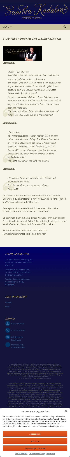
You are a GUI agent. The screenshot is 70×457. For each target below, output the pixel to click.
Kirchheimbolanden (13, 401)
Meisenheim (41, 407)
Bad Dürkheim (59, 385)
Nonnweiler (18, 371)
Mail (44, 230)
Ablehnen (35, 441)
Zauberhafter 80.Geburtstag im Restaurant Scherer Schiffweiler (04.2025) (18, 262)
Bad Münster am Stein (22, 387)
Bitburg (23, 389)
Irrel (56, 398)
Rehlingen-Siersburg (55, 371)
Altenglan (21, 385)
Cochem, (19, 390)
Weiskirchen (45, 377)
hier (43, 233)
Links (7, 306)
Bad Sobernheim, (34, 387)
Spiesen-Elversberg (20, 375)
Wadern (24, 377)
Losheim (59, 368)
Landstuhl (9, 405)
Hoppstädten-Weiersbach (27, 398)
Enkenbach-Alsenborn (49, 392)
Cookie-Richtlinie (21, 454)
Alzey (29, 385)
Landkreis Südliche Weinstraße (39, 403)
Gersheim (11, 368)
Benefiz (8, 302)
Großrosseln (17, 368)
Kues (60, 401)
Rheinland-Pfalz (54, 383)
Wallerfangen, (37, 377)
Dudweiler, (39, 366)
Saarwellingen (31, 373)
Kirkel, (41, 368)
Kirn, (21, 401)
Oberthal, (24, 371)
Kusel (9, 403)
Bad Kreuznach (11, 387)
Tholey (47, 375)
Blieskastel (23, 366)
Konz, (23, 401)
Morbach (58, 407)
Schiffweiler (55, 373)
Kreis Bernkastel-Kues (32, 401)
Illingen (36, 368)
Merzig (34, 369)
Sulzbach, (42, 375)
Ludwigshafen (59, 405)
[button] (66, 411)
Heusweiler (25, 368)
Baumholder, (43, 387)
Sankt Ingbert (39, 373)
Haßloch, (17, 396)
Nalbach (44, 369)
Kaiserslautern (22, 399)
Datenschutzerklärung (37, 454)
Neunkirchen (56, 369)
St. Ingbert (29, 375)
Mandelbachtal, (13, 369)
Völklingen (58, 375)
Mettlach (39, 369)
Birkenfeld (15, 389)
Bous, (28, 366)
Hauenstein (23, 396)
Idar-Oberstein (45, 398)
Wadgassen (30, 377)
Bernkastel (55, 387)
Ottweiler (30, 371)
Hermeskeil (30, 396)
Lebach (54, 368)
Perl (34, 371)
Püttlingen (39, 371)
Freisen (51, 366)
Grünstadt (51, 394)
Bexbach (11, 366)
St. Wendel (36, 375)
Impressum (50, 454)
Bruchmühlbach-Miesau (53, 389)
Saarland (54, 364)
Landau (28, 403)
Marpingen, (21, 369)
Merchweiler (28, 369)
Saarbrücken (17, 373)
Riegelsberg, (10, 373)
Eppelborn (45, 366)
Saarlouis (23, 373)
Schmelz (61, 373)
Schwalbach (11, 375)
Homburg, (31, 368)
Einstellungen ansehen (35, 448)
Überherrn (52, 375)
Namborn (50, 369)
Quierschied (46, 371)
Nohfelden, (12, 371)
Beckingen (17, 366)
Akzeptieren (34, 433)
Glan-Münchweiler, (37, 394)
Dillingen (33, 366)
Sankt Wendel (47, 373)
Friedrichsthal (57, 366)
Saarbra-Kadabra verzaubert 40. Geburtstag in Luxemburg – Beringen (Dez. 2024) (18, 272)
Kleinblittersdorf (47, 368)
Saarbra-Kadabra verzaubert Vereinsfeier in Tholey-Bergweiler (17, 282)
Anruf (29, 230)
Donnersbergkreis (55, 390)
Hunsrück (37, 398)
